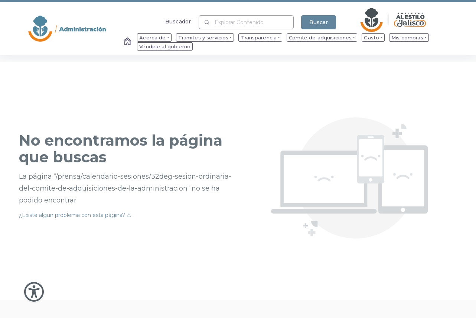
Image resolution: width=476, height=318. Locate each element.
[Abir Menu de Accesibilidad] (34, 292)
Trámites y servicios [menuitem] (203, 37)
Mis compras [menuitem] (407, 37)
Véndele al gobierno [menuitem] (164, 46)
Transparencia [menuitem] (259, 37)
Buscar (318, 22)
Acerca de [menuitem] (152, 37)
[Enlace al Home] (128, 42)
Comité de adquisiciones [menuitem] (320, 37)
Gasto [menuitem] (371, 37)
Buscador (178, 21)
